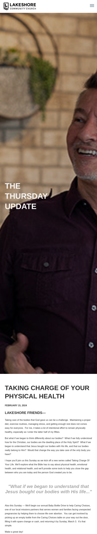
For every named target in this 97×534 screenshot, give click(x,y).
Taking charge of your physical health (47, 392)
